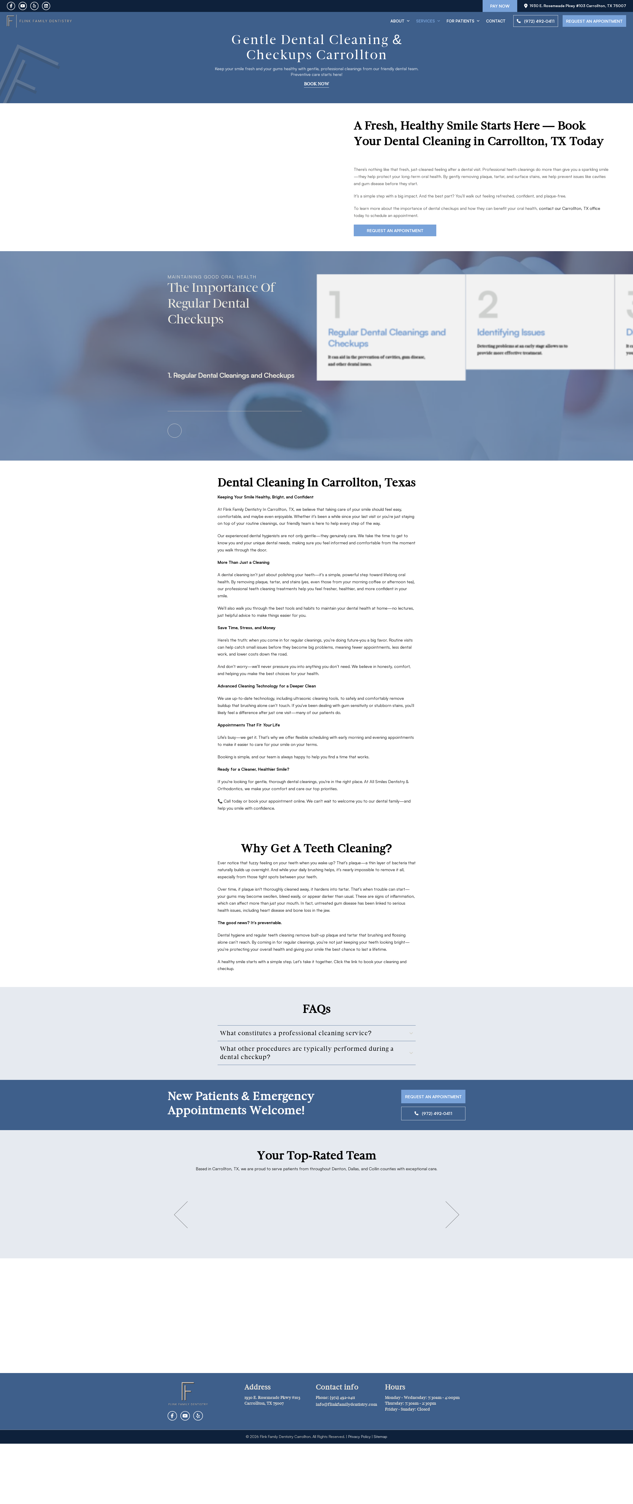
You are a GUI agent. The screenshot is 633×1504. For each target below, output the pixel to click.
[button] (317, 1033)
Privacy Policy (359, 1436)
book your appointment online (276, 800)
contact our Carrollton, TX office (569, 208)
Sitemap (380, 1436)
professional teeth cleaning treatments (261, 588)
